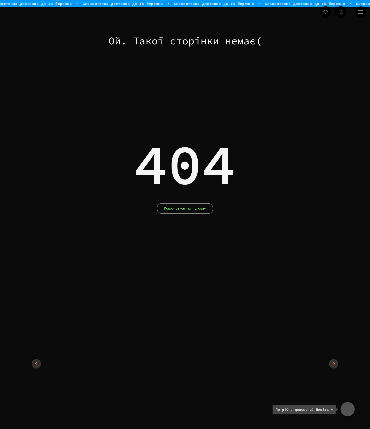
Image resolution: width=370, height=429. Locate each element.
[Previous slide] (36, 364)
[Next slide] (333, 364)
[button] (325, 12)
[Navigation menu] (360, 12)
